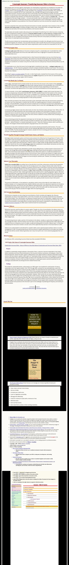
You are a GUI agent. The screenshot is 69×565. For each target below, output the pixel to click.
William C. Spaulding (31, 436)
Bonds (13, 490)
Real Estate (14, 481)
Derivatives (14, 492)
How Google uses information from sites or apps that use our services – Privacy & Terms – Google (32, 421)
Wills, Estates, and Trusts (16, 484)
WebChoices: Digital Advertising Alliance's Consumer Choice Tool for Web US (27, 423)
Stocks (13, 498)
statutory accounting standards (18, 74)
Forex (13, 493)
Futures (13, 495)
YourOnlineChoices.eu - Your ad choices (19, 428)
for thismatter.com (17, 411)
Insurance (11, 1)
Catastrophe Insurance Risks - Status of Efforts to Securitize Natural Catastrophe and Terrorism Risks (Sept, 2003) (33, 245)
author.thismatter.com (21, 439)
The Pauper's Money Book (16, 377)
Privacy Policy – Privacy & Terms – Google (19, 418)
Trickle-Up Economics (17, 451)
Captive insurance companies (12, 202)
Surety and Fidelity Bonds (29, 288)
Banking (13, 489)
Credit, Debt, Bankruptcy (16, 478)
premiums (39, 10)
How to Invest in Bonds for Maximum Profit (20, 334)
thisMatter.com (4, 1)
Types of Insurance (17, 1)
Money (8, 1)
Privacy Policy (22, 416)
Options (13, 496)
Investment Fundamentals (16, 486)
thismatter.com (19, 431)
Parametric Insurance (41, 288)
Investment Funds (15, 487)
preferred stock (9, 68)
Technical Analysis (15, 499)
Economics (14, 501)
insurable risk (20, 10)
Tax (12, 483)
